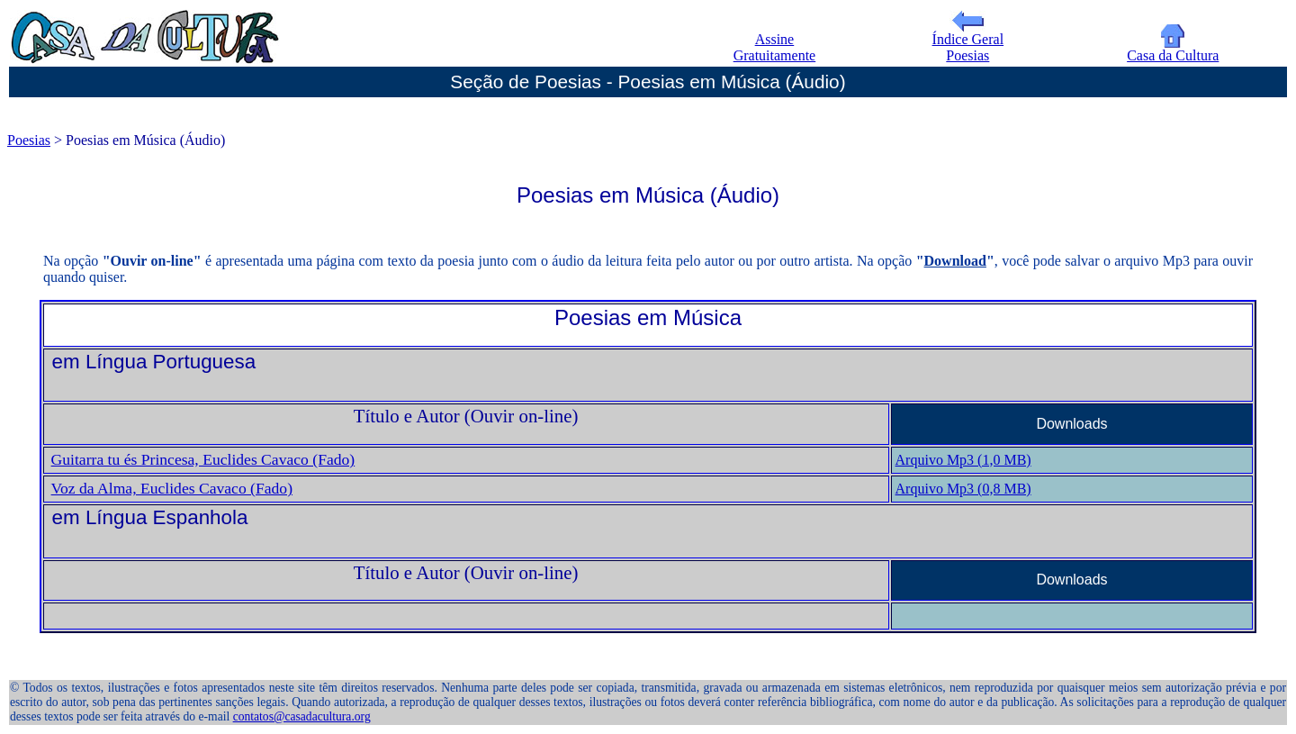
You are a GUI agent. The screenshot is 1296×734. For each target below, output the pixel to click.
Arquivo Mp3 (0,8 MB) (963, 488)
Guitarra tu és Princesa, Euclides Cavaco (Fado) (203, 459)
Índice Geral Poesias (968, 41)
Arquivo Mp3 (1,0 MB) (963, 459)
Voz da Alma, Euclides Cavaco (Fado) (171, 488)
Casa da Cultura (1173, 49)
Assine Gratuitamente (775, 47)
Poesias (28, 140)
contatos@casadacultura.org (302, 716)
